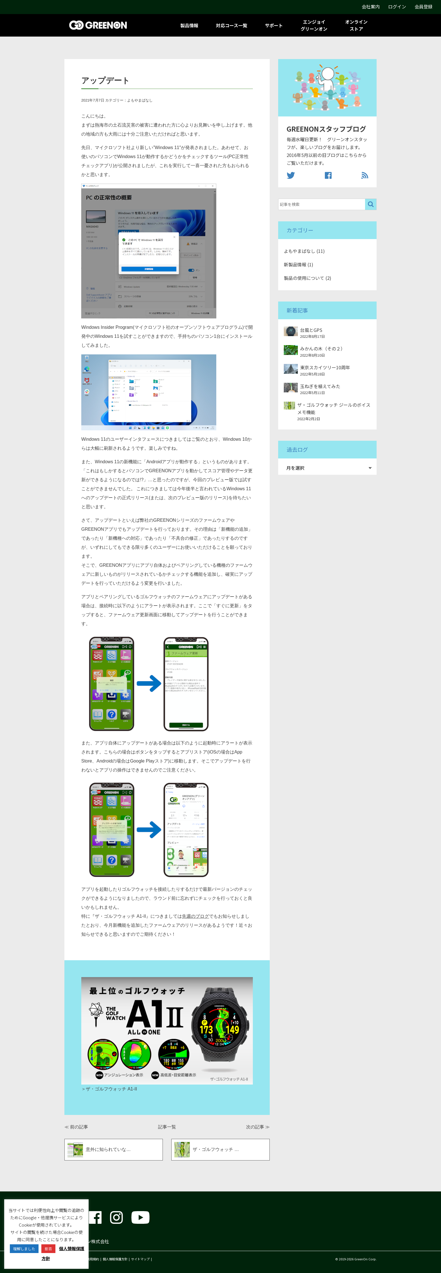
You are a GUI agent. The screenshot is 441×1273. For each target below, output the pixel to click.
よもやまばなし (140, 100)
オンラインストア (356, 25)
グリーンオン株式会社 (86, 1241)
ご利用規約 (91, 1259)
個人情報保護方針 (115, 1259)
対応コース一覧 (231, 25)
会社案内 (371, 6)
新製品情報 (295, 264)
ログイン (397, 6)
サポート (274, 25)
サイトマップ (140, 1259)
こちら (351, 155)
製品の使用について (304, 278)
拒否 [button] (48, 1248)
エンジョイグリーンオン (314, 25)
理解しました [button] (24, 1248)
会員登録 (424, 6)
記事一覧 (167, 1126)
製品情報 (189, 25)
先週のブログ (195, 916)
